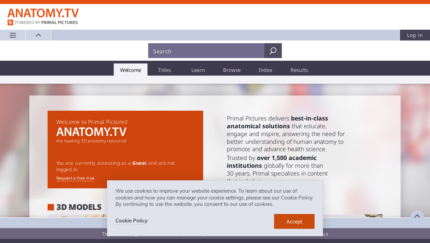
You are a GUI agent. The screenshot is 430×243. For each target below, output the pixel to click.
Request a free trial (75, 178)
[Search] (206, 50)
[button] (38, 35)
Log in (415, 35)
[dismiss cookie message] (294, 221)
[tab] (130, 69)
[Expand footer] (417, 216)
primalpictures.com (43, 23)
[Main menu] (13, 35)
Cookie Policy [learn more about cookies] (131, 220)
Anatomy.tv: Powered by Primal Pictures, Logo (43, 13)
